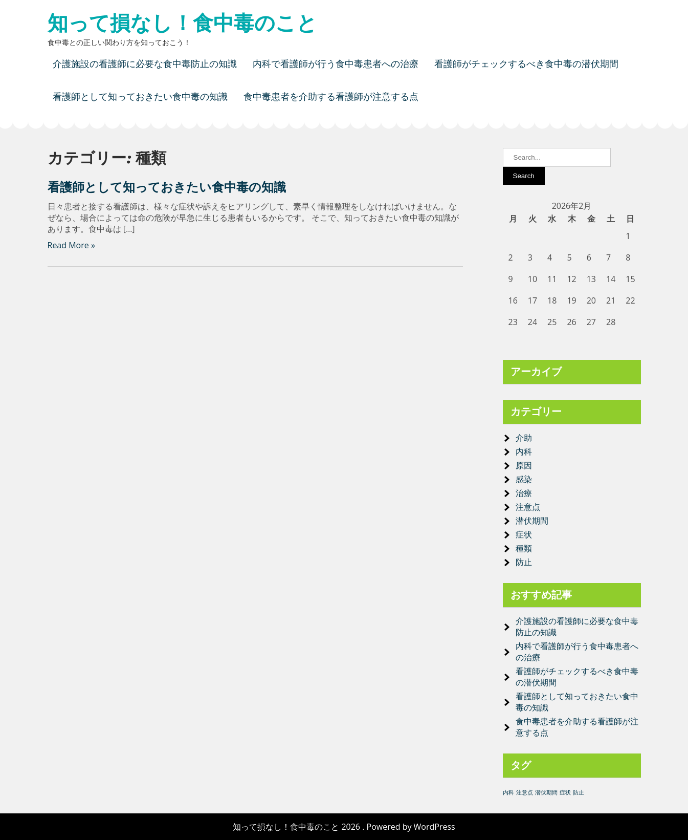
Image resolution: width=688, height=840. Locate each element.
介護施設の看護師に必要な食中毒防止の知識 (145, 64)
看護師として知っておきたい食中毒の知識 (140, 96)
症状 (524, 534)
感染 (524, 479)
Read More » (71, 245)
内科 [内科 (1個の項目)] (508, 792)
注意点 (528, 506)
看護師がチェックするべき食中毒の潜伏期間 (526, 64)
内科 (524, 451)
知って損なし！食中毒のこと (182, 23)
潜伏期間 (532, 520)
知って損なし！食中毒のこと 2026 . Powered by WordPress (344, 826)
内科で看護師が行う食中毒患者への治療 (335, 64)
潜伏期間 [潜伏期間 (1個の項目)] (546, 792)
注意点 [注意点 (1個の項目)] (524, 792)
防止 (524, 562)
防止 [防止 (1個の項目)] (578, 792)
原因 (524, 465)
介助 (524, 437)
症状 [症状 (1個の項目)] (565, 792)
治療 (524, 493)
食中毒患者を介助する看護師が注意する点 (330, 96)
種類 (524, 548)
